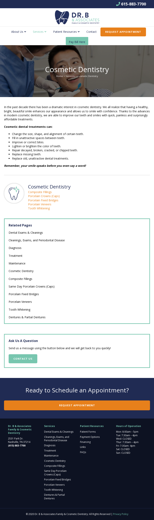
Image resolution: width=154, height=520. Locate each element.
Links (83, 447)
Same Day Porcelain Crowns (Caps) (32, 286)
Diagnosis (15, 248)
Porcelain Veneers (39, 204)
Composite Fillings (40, 192)
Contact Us (22, 358)
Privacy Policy (120, 514)
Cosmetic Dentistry (21, 271)
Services (38, 32)
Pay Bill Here (77, 42)
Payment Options (90, 437)
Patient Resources (65, 32)
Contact (91, 32)
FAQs (83, 452)
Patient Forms (88, 431)
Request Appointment (123, 32)
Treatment (15, 256)
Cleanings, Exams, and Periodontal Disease (37, 240)
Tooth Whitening (39, 208)
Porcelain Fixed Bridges (43, 200)
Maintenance (17, 263)
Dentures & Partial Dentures (27, 317)
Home (59, 76)
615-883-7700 (133, 4)
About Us (17, 32)
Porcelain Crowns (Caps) (44, 196)
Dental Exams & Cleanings (26, 232)
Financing (85, 442)
